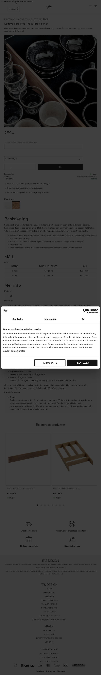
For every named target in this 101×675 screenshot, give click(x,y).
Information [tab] (51, 319)
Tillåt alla (82, 363)
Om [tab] (83, 319)
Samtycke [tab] (18, 319)
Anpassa (50, 363)
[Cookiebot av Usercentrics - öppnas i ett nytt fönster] (85, 311)
